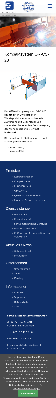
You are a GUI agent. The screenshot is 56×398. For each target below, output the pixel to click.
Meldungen (20, 255)
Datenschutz (21, 301)
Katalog (18, 278)
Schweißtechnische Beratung (30, 223)
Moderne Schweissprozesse (30, 200)
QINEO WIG (20, 190)
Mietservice (20, 214)
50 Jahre (28, 6)
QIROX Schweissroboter (27, 195)
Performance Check (25, 228)
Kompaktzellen (22, 181)
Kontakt (18, 292)
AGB (16, 306)
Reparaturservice (23, 219)
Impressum (20, 297)
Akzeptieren (28, 393)
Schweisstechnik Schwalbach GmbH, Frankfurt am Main (9, 8)
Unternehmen (22, 268)
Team (17, 273)
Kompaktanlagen (23, 176)
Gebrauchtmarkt (23, 250)
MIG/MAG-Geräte (23, 186)
